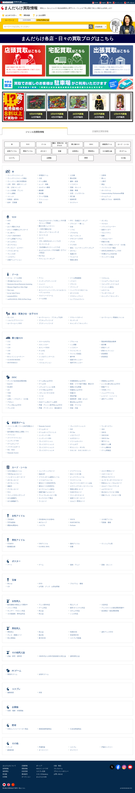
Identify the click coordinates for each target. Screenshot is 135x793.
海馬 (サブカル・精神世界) (110, 199)
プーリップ (74, 287)
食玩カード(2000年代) (46, 486)
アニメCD (10, 408)
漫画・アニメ (75, 565)
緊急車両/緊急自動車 (108, 341)
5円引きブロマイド (108, 477)
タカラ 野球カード (108, 471)
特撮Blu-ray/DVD (76, 390)
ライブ (41, 399)
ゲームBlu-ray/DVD (46, 381)
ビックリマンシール (77, 477)
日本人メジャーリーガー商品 (17, 729)
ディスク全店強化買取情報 (17, 381)
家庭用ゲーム (107, 144)
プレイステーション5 (77, 426)
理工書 (72, 196)
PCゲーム (123, 151)
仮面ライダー (106, 230)
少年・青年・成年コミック (17, 184)
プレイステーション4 (46, 450)
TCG (9, 492)
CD (8, 586)
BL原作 (10, 387)
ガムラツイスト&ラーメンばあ (81, 483)
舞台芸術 (73, 178)
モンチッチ (74, 320)
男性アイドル (28, 151)
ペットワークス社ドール (79, 290)
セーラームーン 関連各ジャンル (112, 317)
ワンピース (74, 257)
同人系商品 (11, 638)
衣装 (40, 692)
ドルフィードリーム (46, 295)
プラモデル (74, 233)
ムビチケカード (107, 489)
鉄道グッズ (105, 347)
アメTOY (73, 245)
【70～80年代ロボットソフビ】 (50, 241)
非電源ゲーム (43, 175)
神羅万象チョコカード (47, 492)
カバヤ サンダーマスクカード (112, 480)
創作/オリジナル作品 (77, 608)
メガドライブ (75, 435)
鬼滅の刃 (73, 254)
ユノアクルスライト (77, 299)
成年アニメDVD (107, 399)
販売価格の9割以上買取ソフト (18, 432)
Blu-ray (9, 583)
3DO (103, 429)
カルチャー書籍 (44, 187)
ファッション (43, 199)
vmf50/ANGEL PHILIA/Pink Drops (19, 299)
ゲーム (41, 565)
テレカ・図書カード (14, 635)
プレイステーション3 (46, 447)
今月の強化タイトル (14, 471)
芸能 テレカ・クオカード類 (111, 495)
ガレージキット (75, 236)
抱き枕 (41, 635)
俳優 (71, 546)
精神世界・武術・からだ (79, 399)
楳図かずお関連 (75, 387)
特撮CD (73, 393)
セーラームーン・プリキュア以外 (51, 317)
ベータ (41, 396)
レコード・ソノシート (109, 396)
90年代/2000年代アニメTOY (111, 251)
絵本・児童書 (12, 202)
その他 (123, 158)
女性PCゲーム (44, 674)
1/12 (8, 341)
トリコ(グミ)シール (46, 480)
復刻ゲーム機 (106, 444)
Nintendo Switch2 (45, 426)
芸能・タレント (75, 187)
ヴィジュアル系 (107, 544)
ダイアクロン (12, 245)
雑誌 (103, 184)
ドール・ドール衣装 (14, 278)
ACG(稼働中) (12, 498)
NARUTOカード (76, 492)
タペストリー (43, 750)
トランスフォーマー (108, 226)
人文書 (72, 175)
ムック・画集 (43, 184)
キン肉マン (11, 233)
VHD (9, 393)
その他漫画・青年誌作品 (16, 614)
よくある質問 (40, 15)
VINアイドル (43, 544)
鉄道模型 (104, 354)
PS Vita (72, 432)
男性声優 (73, 396)
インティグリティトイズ (47, 281)
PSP (71, 429)
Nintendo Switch (12, 453)
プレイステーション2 (46, 444)
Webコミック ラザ (42, 768)
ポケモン (73, 251)
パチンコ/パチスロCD (46, 393)
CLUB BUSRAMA (13, 360)
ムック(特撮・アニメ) (15, 190)
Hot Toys (42, 256)
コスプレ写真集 (75, 638)
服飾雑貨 (10, 692)
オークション (26, 777)
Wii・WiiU (11, 450)
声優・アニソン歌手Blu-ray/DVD (50, 405)
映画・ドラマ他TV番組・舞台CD (82, 384)
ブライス (73, 284)
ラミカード (43, 501)
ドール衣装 (43, 299)
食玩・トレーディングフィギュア (82, 248)
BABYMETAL (75, 522)
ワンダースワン (107, 426)
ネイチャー (74, 202)
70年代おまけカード (14, 474)
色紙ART (42, 474)
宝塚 (59, 151)
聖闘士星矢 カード (76, 489)
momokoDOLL (12, 296)
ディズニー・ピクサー (15, 248)
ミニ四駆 (73, 344)
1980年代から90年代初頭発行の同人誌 (52, 656)
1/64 (8, 354)
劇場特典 (10, 750)
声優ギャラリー (107, 747)
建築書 (41, 190)
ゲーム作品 (43, 608)
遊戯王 (9, 486)
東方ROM (42, 638)
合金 (71, 226)
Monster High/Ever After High (17, 287)
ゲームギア (74, 444)
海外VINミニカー (76, 363)
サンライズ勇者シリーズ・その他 (113, 245)
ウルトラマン (106, 233)
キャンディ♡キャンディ (110, 296)
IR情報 (5, 777)
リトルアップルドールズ (110, 281)
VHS (9, 396)
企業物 (49, 158)
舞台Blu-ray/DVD (76, 402)
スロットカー (43, 344)
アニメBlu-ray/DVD (14, 405)
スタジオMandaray (42, 774)
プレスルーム (58, 768)
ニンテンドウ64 (13, 441)
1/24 (8, 347)
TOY (28, 144)
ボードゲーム (106, 190)
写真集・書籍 (106, 522)
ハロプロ (42, 525)
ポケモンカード (13, 480)
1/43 (8, 351)
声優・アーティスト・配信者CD (50, 408)
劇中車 (72, 357)
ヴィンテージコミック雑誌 (17, 178)
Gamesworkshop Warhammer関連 (112, 193)
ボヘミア (39, 766)
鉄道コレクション (107, 351)
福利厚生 (6, 771)
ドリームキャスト (76, 441)
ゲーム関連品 (106, 450)
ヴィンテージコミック (15, 175)
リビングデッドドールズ (110, 284)
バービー (73, 281)
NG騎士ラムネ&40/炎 (109, 254)
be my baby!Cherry (13, 293)
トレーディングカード (47, 471)
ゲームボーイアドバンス (47, 432)
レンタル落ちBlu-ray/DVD (110, 384)
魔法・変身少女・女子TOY (59, 144)
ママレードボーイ (76, 317)
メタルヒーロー (107, 239)
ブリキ (72, 242)
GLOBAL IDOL (44, 546)
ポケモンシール (13, 483)
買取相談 (27, 15)
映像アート (105, 387)
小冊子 (103, 181)
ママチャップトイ (76, 296)
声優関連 (42, 747)
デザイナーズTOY (76, 239)
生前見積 (25, 771)
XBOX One (105, 438)
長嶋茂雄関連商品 (45, 729)
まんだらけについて (9, 766)
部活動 (5, 774)
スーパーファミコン (14, 438)
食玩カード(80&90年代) (47, 483)
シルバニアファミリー (15, 320)
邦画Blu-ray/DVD (107, 381)
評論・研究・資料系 (14, 656)
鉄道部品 (104, 357)
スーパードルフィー (46, 287)
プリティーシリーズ (46, 323)
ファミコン (11, 435)
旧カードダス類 (75, 474)
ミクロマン (11, 257)
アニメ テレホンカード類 (48, 495)
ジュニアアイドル (107, 393)
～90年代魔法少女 (45, 229)
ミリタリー (74, 184)
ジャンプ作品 (12, 608)
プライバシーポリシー (61, 771)
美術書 (41, 193)
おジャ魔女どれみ (13, 226)
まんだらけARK (41, 777)
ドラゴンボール (13, 251)
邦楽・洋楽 (74, 408)
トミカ (41, 354)
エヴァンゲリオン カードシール (81, 486)
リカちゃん (105, 278)
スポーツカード (107, 474)
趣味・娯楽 (74, 181)
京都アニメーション (14, 260)
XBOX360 (104, 435)
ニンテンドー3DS (45, 438)
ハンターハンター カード (16, 477)
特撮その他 (105, 242)
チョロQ (42, 351)
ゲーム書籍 (11, 193)
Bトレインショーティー (15, 357)
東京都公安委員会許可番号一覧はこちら (14, 788)
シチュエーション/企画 (47, 387)
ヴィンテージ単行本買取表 (17, 181)
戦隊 (103, 236)
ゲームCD (42, 384)
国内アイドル (75, 544)
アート (9, 565)
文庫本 (103, 175)
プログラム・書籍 (76, 583)
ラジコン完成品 (75, 354)
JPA (8, 224)
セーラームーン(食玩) (46, 489)
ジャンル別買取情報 (35, 132)
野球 (86, 158)
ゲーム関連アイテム (14, 239)
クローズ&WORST (14, 236)
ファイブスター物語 (108, 248)
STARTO (10, 544)
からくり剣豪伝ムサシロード (17, 230)
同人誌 (41, 611)
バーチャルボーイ (13, 447)
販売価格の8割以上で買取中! (17, 605)
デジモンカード (13, 489)
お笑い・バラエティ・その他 (17, 399)
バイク (41, 360)
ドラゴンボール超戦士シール (49, 477)
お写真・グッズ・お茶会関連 (49, 586)
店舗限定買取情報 (100, 131)
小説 (40, 178)
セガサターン (75, 438)
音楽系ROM (74, 635)
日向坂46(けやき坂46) (46, 519)
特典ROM (73, 632)
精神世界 (73, 199)
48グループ (43, 522)
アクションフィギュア (47, 259)
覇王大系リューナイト (47, 226)
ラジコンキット (75, 351)
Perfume (73, 525)
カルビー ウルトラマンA (110, 486)
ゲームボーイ (43, 429)
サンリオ (10, 317)
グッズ (9, 747)
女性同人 (75, 151)
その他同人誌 (107, 151)
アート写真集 (43, 196)
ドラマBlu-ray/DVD (46, 390)
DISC (91, 144)
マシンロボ (11, 254)
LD (8, 390)
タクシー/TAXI (44, 347)
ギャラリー (74, 750)
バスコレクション (45, 363)
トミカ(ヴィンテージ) (46, 357)
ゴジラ (41, 238)
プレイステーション (46, 441)
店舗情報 (25, 766)
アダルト (10, 402)
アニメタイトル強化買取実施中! (112, 608)
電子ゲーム (105, 441)
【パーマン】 (43, 235)
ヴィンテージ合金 (107, 257)
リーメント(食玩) (107, 287)
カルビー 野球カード (77, 501)
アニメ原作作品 (44, 605)
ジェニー (42, 284)
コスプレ (12, 158)
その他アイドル (107, 519)
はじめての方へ (11, 15)
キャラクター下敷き (46, 498)
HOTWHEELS (12, 363)
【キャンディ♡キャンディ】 (49, 232)
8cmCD (10, 384)
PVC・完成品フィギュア (79, 220)
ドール (43, 144)
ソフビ (72, 230)
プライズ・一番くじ (77, 224)
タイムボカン (12, 242)
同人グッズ (74, 605)
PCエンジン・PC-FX (77, 447)
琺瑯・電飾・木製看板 (15, 711)
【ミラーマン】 (44, 244)
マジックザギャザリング (16, 495)
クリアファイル (75, 471)
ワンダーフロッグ (107, 293)
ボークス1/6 (74, 293)
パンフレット (106, 187)
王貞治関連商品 (75, 729)
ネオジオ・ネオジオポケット (80, 450)
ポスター (43, 151)
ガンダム (104, 220)
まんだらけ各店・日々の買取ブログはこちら (67, 38)
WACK (72, 519)
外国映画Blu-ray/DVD (77, 381)
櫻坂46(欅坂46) (12, 525)
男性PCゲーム (12, 674)
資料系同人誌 (75, 656)
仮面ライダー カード (77, 498)
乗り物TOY (75, 144)
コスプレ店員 (40, 771)
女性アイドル (12, 151)
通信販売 (25, 774)
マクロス (104, 224)
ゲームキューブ (13, 444)
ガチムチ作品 (75, 611)
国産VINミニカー (76, 360)
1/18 (8, 344)
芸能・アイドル (75, 405)
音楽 (40, 202)
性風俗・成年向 (13, 199)
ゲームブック (106, 196)
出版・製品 (57, 766)
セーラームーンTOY (14, 323)
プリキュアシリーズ (46, 320)
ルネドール (105, 290)
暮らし (103, 178)
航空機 (103, 344)
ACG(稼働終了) (12, 501)
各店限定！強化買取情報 (110, 611)
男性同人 (91, 151)
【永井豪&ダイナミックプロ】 (50, 247)
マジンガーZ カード (77, 495)
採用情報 (6, 768)
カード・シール (123, 144)
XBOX (103, 432)
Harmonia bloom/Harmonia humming (19, 284)
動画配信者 (11, 546)
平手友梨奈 (11, 522)
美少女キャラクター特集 (110, 492)
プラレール (74, 341)
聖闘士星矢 (74, 260)
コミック (10, 196)
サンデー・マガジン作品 (16, 611)
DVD (40, 583)
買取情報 (25, 768)
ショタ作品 (74, 614)
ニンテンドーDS (44, 435)
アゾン (41, 278)
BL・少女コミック (14, 187)
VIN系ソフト (106, 390)
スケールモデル (44, 341)
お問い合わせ (58, 774)
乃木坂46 (10, 519)
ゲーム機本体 (106, 447)
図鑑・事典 (74, 190)
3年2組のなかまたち (14, 281)
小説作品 (104, 605)
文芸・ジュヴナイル (77, 193)
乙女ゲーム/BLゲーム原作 (48, 402)
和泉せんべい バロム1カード (111, 483)
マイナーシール (75, 480)
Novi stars (10, 290)
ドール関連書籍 (75, 278)
